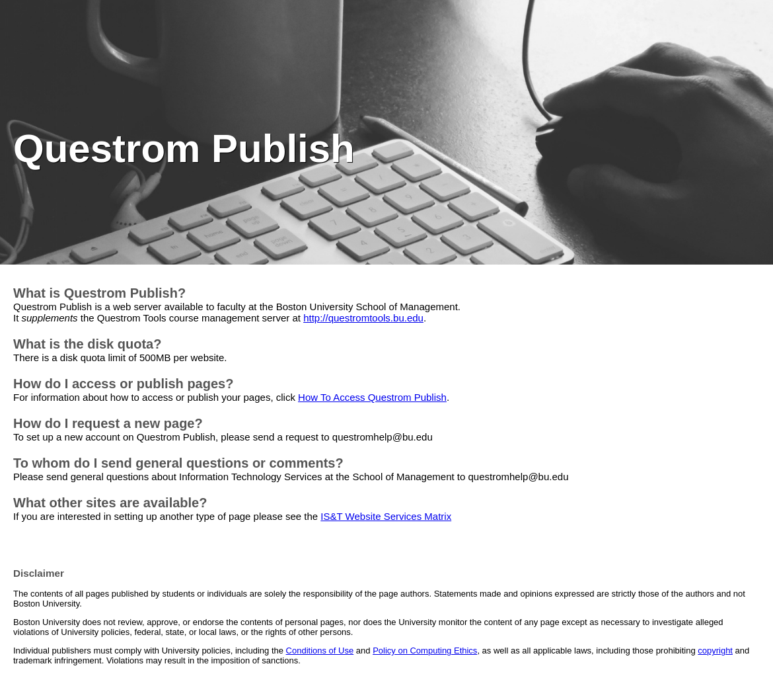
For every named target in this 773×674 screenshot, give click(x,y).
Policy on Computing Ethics (425, 650)
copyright (715, 650)
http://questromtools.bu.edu (363, 317)
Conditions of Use (320, 650)
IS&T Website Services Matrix (385, 516)
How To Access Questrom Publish (372, 397)
